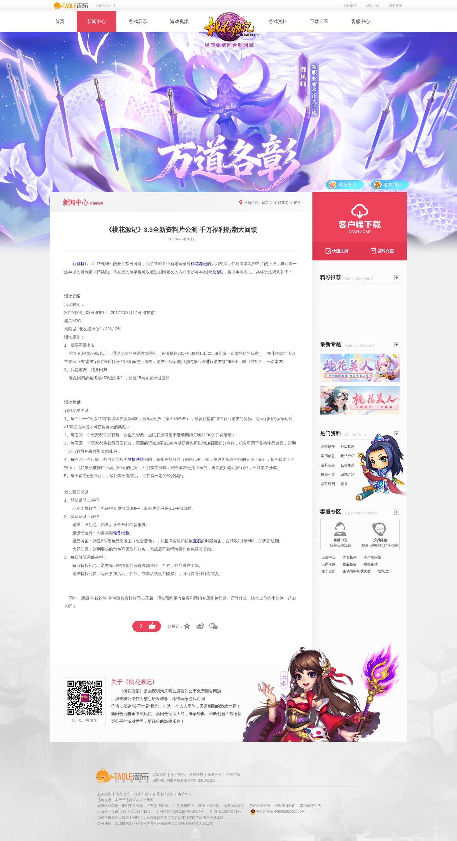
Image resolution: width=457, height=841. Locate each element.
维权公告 (196, 775)
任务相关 (348, 465)
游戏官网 (159, 775)
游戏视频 (179, 21)
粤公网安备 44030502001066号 (277, 812)
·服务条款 (370, 564)
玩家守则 (141, 794)
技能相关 (328, 474)
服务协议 (104, 794)
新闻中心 (96, 21)
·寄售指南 (349, 557)
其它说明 (328, 484)
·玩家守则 (328, 564)
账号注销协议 (162, 794)
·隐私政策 (384, 571)
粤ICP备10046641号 (225, 812)
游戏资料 (277, 21)
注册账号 (349, 5)
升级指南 (348, 447)
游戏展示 (138, 21)
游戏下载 (372, 5)
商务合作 (215, 775)
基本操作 (328, 447)
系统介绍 (348, 474)
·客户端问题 (372, 557)
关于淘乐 (178, 775)
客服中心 (360, 21)
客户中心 (185, 794)
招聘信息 (233, 775)
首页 (59, 21)
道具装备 (328, 465)
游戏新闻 (281, 203)
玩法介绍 (348, 456)
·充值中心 (328, 557)
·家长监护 (328, 571)
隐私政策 (123, 794)
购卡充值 (395, 5)
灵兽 (344, 484)
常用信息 (328, 456)
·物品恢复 (349, 564)
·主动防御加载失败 (356, 571)
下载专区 (319, 21)
